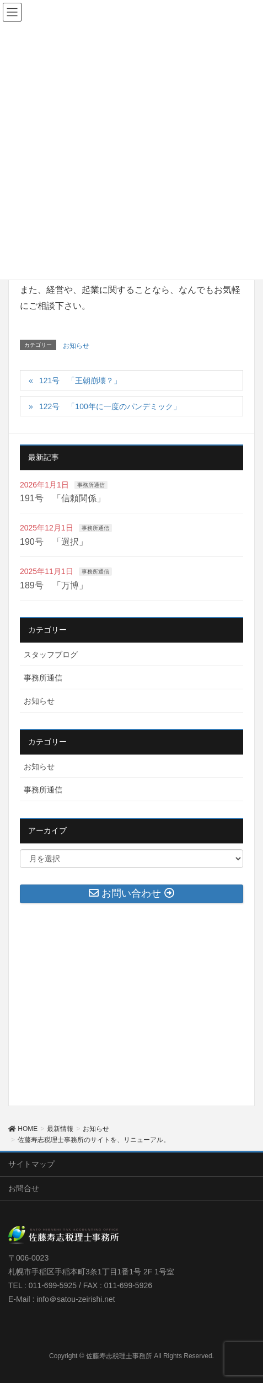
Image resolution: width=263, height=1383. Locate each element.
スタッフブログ (51, 654)
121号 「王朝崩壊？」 (80, 380)
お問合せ (23, 1188)
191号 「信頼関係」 (62, 498)
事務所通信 (91, 485)
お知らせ (76, 346)
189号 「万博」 (54, 585)
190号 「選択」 (54, 541)
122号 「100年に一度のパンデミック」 (110, 406)
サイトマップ (31, 1164)
